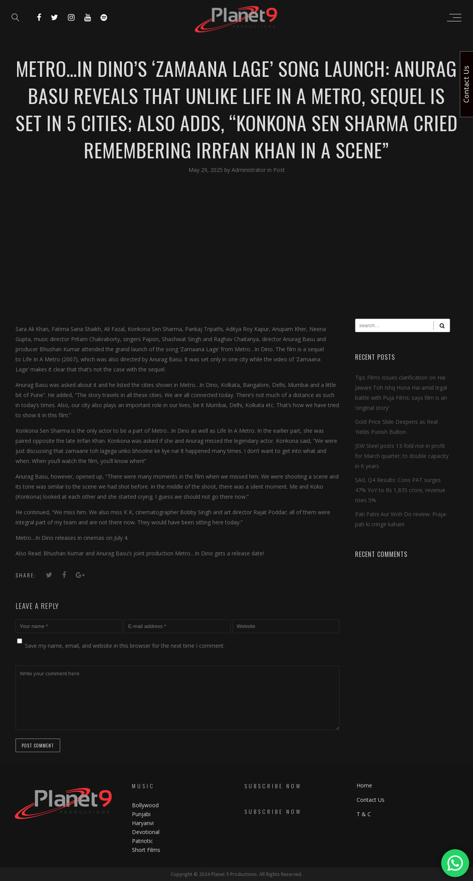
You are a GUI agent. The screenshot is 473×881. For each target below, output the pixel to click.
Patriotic (143, 841)
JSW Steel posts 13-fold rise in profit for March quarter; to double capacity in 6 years (402, 456)
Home (364, 785)
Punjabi (141, 814)
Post (279, 169)
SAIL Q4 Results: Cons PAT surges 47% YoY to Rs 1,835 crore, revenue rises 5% (400, 490)
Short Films (146, 849)
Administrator (249, 169)
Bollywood (145, 805)
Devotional (145, 832)
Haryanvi (143, 823)
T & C (364, 814)
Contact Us (371, 799)
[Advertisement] (237, 252)
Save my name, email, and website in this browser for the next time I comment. (125, 645)
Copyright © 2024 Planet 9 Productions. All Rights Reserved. (236, 874)
